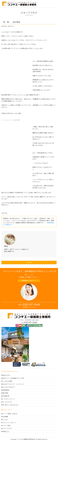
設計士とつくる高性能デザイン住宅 (13, 378)
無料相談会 (6, 390)
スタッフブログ (7, 428)
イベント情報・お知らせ (10, 413)
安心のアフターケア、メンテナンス (13, 384)
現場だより (6, 431)
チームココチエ (7, 402)
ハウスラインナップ (9, 399)
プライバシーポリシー (9, 422)
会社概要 (5, 416)
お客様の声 (6, 396)
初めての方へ (7, 375)
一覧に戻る (29, 262)
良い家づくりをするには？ (11, 405)
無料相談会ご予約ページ (29, 280)
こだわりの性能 (7, 381)
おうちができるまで (9, 387)
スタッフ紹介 (7, 425)
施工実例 (5, 393)
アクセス (5, 419)
